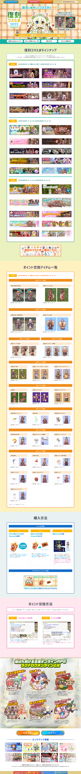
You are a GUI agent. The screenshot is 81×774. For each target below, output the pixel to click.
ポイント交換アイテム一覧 (32, 41)
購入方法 (49, 41)
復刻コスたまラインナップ (14, 41)
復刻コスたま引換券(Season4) (60, 556)
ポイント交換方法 (66, 41)
